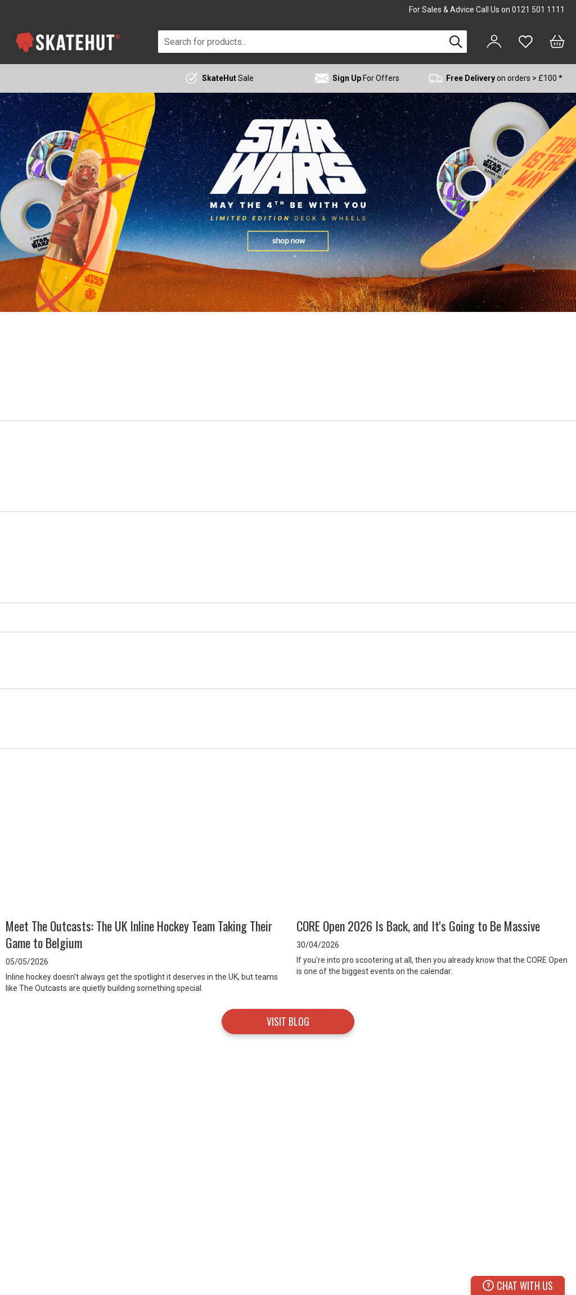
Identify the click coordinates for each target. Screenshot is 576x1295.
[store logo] (67, 42)
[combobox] (301, 41)
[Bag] (557, 41)
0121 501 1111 (538, 9)
